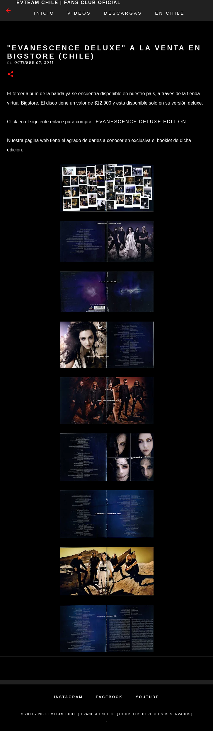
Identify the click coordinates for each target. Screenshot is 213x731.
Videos (79, 13)
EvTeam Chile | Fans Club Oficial (68, 2)
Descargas (123, 13)
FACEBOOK (109, 697)
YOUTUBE (147, 697)
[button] (10, 74)
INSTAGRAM (68, 697)
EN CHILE (170, 13)
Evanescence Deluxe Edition (141, 121)
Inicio (44, 13)
